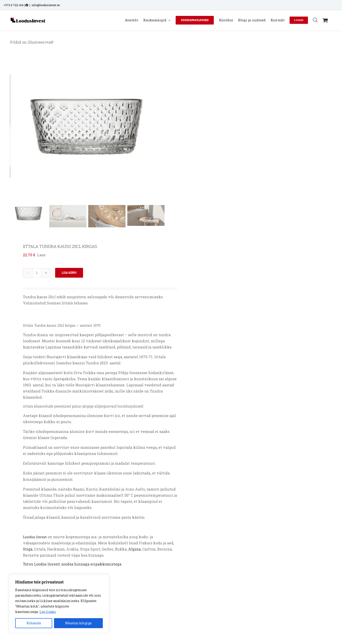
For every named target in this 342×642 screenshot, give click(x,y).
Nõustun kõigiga (78, 623)
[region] (59, 603)
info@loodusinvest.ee (46, 5)
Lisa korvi (69, 273)
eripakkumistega (105, 564)
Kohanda (34, 623)
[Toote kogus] (36, 272)
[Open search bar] (315, 20)
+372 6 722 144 (13, 5)
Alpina (134, 549)
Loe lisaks (47, 612)
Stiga (27, 549)
